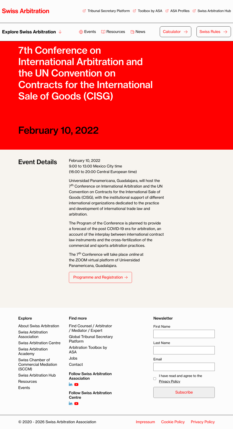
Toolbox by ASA (150, 11)
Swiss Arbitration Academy (33, 351)
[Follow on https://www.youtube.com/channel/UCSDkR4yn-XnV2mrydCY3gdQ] (76, 385)
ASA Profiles (180, 11)
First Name (161, 326)
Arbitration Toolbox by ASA (88, 349)
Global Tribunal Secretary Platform (91, 339)
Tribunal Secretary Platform (109, 11)
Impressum (145, 422)
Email (157, 359)
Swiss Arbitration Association (33, 334)
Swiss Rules (210, 31)
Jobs (73, 358)
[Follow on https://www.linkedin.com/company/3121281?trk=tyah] (70, 385)
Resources (113, 31)
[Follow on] (70, 404)
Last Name (161, 343)
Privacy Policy (169, 381)
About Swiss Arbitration (38, 326)
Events (88, 31)
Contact (76, 364)
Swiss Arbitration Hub (214, 11)
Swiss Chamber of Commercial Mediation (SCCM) (37, 364)
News (137, 31)
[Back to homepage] (25, 11)
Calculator (172, 31)
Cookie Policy (173, 422)
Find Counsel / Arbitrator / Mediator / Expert (90, 328)
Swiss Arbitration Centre (39, 343)
